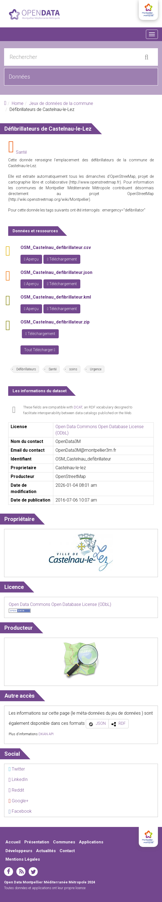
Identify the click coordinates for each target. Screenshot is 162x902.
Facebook (20, 811)
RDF (122, 723)
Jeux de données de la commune (61, 103)
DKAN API (46, 734)
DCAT (78, 407)
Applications (91, 842)
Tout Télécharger (39, 350)
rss (20, 871)
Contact (67, 850)
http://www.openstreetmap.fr (95, 182)
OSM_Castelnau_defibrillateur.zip (55, 322)
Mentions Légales (22, 859)
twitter (33, 871)
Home (17, 103)
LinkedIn (18, 779)
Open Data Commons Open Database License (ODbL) (60, 604)
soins (73, 369)
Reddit (16, 790)
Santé (21, 152)
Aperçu (31, 259)
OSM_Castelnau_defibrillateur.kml (55, 297)
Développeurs (18, 850)
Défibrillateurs (26, 369)
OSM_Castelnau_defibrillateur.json (56, 272)
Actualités (46, 850)
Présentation (36, 842)
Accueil (12, 842)
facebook (8, 871)
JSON (101, 723)
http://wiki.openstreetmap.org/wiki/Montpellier (49, 199)
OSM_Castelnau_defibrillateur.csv (55, 247)
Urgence (95, 369)
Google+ (18, 800)
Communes (64, 842)
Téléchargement (62, 259)
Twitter (16, 769)
